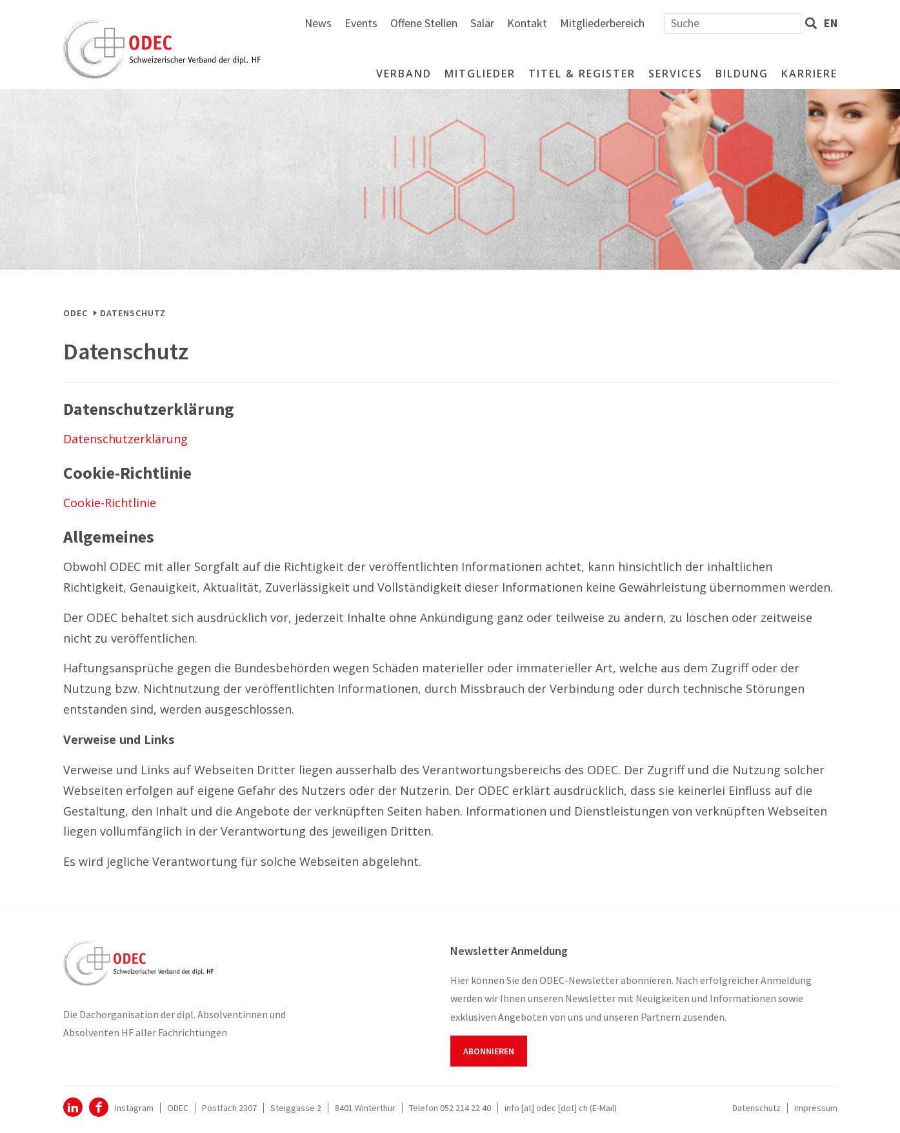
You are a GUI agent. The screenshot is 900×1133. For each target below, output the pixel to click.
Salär (625, 22)
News (460, 22)
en (830, 22)
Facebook (98, 1107)
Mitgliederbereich (745, 22)
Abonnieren (488, 1051)
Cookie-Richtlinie (109, 502)
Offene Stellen (566, 22)
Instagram (134, 1108)
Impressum (815, 1108)
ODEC (75, 313)
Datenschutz (756, 1108)
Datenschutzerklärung (125, 438)
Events (503, 22)
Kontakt (670, 22)
